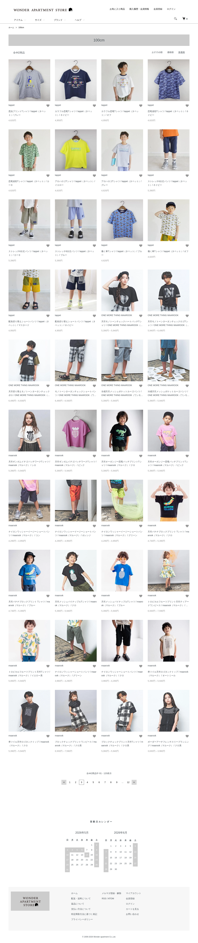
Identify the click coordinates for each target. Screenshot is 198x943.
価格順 (170, 52)
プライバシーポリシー (82, 919)
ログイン (171, 9)
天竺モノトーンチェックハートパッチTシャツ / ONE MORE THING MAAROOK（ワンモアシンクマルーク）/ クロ (122, 325)
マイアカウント (133, 893)
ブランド (58, 20)
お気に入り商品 (117, 9)
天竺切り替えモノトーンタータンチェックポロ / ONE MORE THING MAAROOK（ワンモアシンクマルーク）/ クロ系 (29, 395)
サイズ (38, 20)
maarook (13, 455)
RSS (104, 898)
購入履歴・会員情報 (139, 9)
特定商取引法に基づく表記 (84, 914)
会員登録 (158, 9)
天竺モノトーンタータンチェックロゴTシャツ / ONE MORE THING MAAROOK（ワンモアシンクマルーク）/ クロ (168, 325)
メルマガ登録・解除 (111, 893)
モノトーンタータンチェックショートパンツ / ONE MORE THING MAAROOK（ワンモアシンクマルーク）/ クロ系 (75, 395)
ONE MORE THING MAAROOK (116, 315)
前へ (63, 782)
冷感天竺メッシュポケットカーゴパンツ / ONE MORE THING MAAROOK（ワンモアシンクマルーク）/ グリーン (168, 395)
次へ (134, 782)
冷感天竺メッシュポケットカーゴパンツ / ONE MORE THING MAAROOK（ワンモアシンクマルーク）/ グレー (122, 395)
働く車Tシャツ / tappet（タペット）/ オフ (168, 251)
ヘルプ (78, 20)
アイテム (18, 20)
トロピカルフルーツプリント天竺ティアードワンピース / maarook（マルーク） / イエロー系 (168, 605)
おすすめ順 (157, 52)
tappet (12, 105)
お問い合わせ (132, 914)
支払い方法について (81, 909)
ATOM (111, 898)
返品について (77, 904)
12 (128, 782)
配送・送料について (81, 898)
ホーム (11, 27)
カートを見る (132, 909)
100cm (21, 27)
